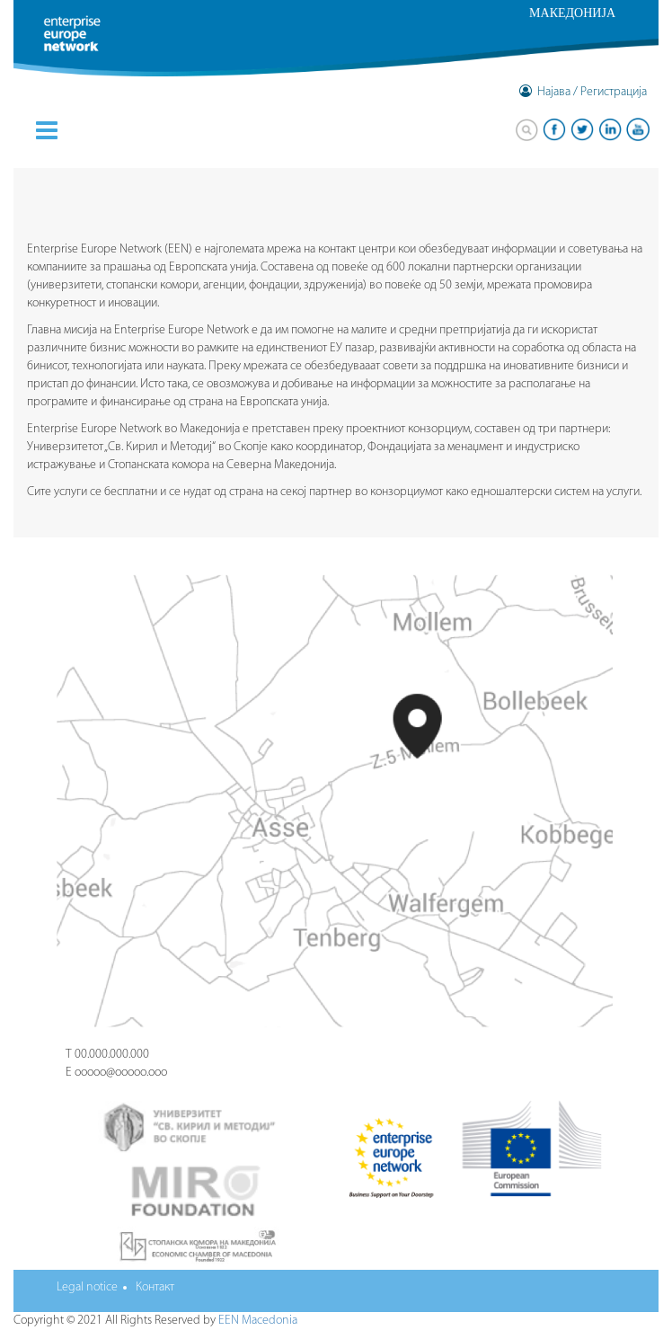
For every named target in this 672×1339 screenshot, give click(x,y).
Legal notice (87, 1287)
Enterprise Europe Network (92, 44)
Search (526, 129)
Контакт (155, 1287)
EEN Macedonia (257, 1320)
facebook (554, 129)
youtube (638, 129)
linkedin (610, 129)
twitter (582, 129)
